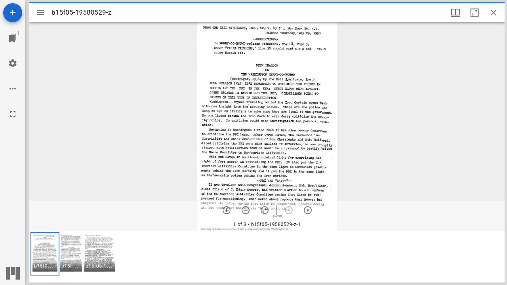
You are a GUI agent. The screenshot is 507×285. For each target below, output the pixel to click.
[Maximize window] (474, 12)
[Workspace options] (12, 88)
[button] (44, 254)
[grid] (267, 257)
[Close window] (493, 12)
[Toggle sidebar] (40, 12)
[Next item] (307, 210)
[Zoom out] (245, 210)
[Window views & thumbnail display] (455, 12)
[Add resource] (12, 12)
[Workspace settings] (12, 63)
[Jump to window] (12, 38)
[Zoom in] (226, 210)
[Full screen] (12, 114)
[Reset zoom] (264, 210)
